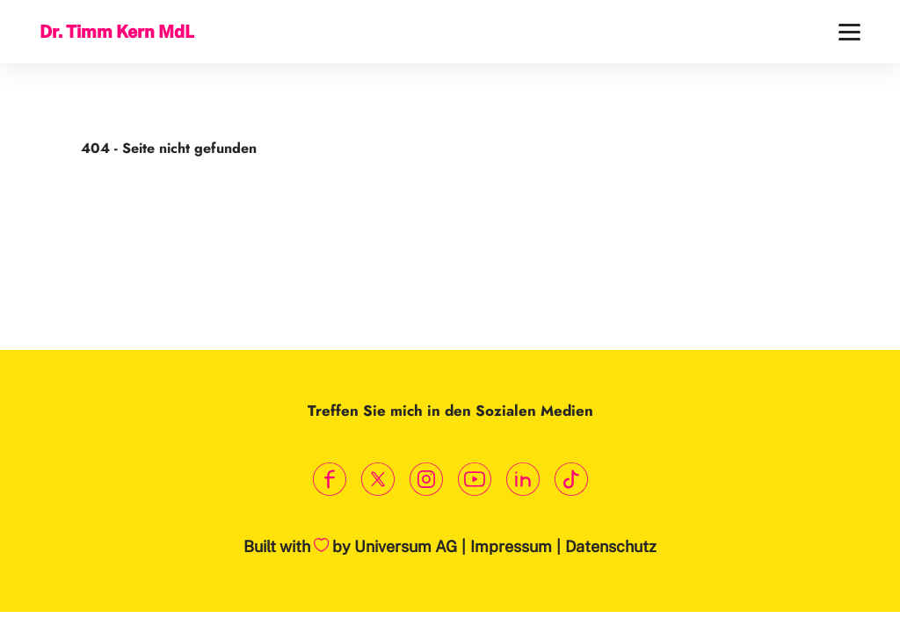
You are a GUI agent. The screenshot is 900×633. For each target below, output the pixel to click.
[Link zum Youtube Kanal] (474, 479)
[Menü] (849, 32)
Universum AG (405, 546)
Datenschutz (611, 546)
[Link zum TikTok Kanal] (571, 479)
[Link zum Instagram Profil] (426, 479)
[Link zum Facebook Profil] (329, 479)
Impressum (511, 546)
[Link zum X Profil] (377, 479)
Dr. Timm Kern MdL (117, 31)
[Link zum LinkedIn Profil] (522, 479)
